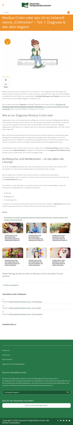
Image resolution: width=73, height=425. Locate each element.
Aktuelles (6, 285)
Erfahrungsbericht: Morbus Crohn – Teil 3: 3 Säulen (25, 308)
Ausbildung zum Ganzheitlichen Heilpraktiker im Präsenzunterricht (59, 238)
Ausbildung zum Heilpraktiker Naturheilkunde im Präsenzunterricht (12, 238)
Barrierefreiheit (7, 359)
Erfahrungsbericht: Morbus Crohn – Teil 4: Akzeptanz (25, 302)
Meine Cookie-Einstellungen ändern (36, 405)
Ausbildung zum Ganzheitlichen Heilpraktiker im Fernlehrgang (58, 262)
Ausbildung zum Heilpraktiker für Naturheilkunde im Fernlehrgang (12, 262)
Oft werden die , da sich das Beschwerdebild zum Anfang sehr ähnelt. (35, 106)
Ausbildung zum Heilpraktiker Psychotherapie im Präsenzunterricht (36, 238)
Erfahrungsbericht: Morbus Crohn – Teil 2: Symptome (25, 314)
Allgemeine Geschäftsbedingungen (13, 364)
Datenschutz (6, 355)
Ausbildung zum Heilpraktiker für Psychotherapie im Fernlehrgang (35, 262)
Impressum (5, 350)
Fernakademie (14, 285)
